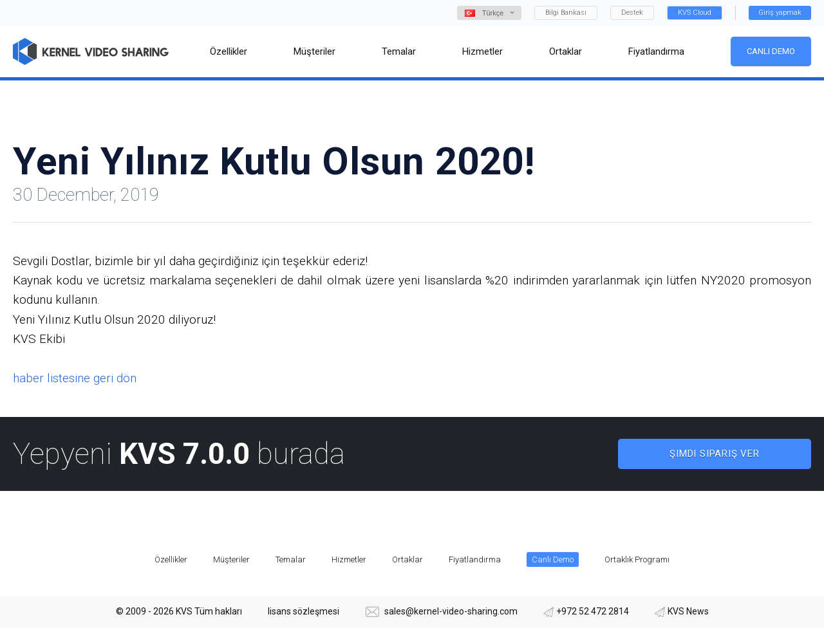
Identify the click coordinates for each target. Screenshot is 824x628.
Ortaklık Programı (637, 559)
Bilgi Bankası (565, 12)
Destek (632, 12)
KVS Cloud (694, 12)
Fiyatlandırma (475, 559)
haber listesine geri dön (74, 378)
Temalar (291, 559)
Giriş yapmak (779, 12)
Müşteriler (231, 559)
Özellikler (170, 559)
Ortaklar (407, 559)
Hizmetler (349, 559)
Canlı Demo (771, 51)
